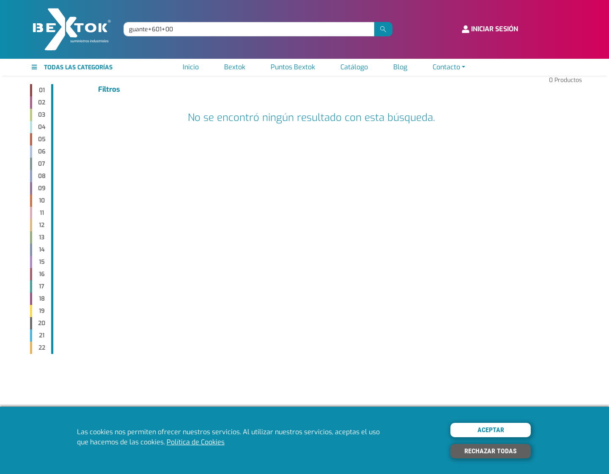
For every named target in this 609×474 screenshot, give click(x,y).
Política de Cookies (196, 442)
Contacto (446, 67)
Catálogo (354, 67)
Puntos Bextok (293, 67)
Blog (400, 67)
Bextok (234, 67)
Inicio (191, 67)
